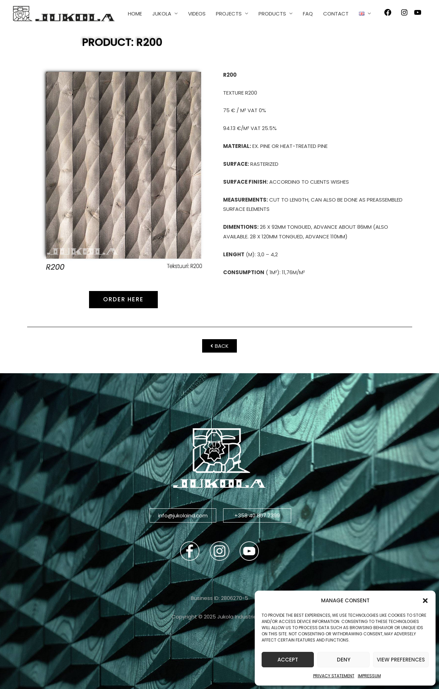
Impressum (369, 676)
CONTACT (336, 13)
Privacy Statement (333, 676)
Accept (287, 659)
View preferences (401, 659)
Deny (343, 659)
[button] (425, 600)
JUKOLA (161, 13)
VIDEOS (197, 13)
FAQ (308, 13)
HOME (135, 13)
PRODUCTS (272, 13)
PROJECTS (229, 13)
